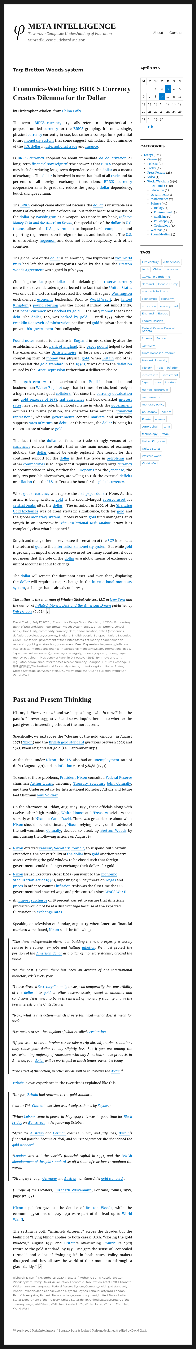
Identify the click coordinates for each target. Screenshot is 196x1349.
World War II (115, 892)
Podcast (152, 164)
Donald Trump (168, 284)
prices (18, 886)
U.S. (129, 223)
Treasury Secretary (89, 783)
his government (40, 329)
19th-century (34, 382)
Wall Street (36, 1122)
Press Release (156, 172)
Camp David (61, 819)
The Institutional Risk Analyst (85, 523)
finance (91, 146)
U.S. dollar (32, 146)
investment (170, 375)
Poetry (151, 168)
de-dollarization (113, 158)
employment (169, 306)
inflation (24, 482)
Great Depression (50, 370)
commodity (47, 631)
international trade (61, 146)
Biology (159, 208)
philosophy (149, 411)
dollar (107, 170)
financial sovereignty (49, 164)
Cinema (152, 159)
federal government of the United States (56, 640)
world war (119, 670)
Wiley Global (22, 611)
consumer (172, 269)
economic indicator (155, 291)
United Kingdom (92, 666)
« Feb (149, 127)
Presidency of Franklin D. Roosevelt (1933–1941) (71, 657)
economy (50, 635)
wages (111, 880)
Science (156, 203)
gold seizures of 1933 (39, 399)
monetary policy (153, 404)
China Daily (71, 111)
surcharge (39, 900)
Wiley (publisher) (77, 670)
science (160, 419)
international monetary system (80, 546)
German (59, 1133)
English (95, 382)
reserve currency (118, 282)
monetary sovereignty (66, 653)
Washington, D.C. (53, 670)
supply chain (151, 426)
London (20, 1156)
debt (17, 317)
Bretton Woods (113, 830)
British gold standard (66, 742)
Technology (162, 225)
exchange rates (49, 912)
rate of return (112, 657)
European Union (105, 635)
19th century (122, 622)
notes (29, 340)
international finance (45, 648)
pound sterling (45, 305)
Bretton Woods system (67, 626)
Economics (60, 622)
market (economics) (36, 653)
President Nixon (73, 777)
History (147, 367)
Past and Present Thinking (52, 699)
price (34, 1295)
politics (166, 411)
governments (63, 417)
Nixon (27, 742)
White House (72, 813)
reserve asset (114, 499)
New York (117, 599)
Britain (108, 358)
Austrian (37, 1133)
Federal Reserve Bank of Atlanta (158, 329)
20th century (171, 262)
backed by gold (67, 311)
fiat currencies (72, 399)
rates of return (41, 423)
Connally (53, 830)
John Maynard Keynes (72, 1290)
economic (45, 299)
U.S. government (60, 229)
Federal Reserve (119, 777)
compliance (114, 229)
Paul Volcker (47, 795)
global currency (111, 482)
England (81, 340)
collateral (63, 393)
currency (54, 123)
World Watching (90, 622)
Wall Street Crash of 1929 (67, 1304)
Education (157, 190)
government (121, 405)
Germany (49, 1178)
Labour (29, 1116)
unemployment (106, 760)
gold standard (52, 364)
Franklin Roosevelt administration (42, 323)
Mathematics (159, 199)
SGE (111, 541)
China (157, 269)
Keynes (102, 1105)
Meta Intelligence (72, 26)
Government (159, 195)
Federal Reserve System (68, 1286)
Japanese (116, 470)
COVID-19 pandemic (156, 276)
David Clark (21, 622)
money (107, 311)
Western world (152, 456)
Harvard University (154, 360)
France (161, 338)
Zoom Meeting (160, 234)
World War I (100, 299)
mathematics (151, 397)
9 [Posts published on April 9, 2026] (162, 96)
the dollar (75, 854)
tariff (167, 426)
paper (91, 346)
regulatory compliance (28, 662)
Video (151, 177)
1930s (80, 364)
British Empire (64, 352)
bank (145, 269)
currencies (21, 446)
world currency (101, 670)
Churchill (39, 1105)
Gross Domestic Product (158, 353)
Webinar (156, 230)
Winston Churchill (116, 1304)
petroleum (115, 458)
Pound (18, 340)
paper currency (33, 311)
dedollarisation (87, 631)
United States (120, 287)
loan (158, 382)
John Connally (119, 783)
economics (149, 298)
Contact (176, 33)
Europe (163, 313)
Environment (163, 212)
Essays (73, 622)
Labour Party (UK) (101, 1290)
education (149, 306)
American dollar (49, 953)
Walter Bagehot (49, 387)
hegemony (107, 644)
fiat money (92, 640)
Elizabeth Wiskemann (73, 1190)
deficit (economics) (112, 631)
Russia (146, 419)
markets (98, 417)
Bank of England (63, 346)
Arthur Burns (41, 783)
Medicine (160, 217)
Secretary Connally (52, 987)
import (24, 900)
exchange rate (41, 1286)
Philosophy (161, 221)
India (159, 367)
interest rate (21, 648)
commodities (34, 464)
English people (82, 635)
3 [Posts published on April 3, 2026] (168, 89)
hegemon (48, 240)
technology (149, 434)
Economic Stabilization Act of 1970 (93, 1282)
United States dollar (26, 670)
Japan (17, 653)
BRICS (88, 626)
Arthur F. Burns (90, 1277)
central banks (24, 505)
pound (102, 346)
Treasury (100, 813)
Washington (46, 217)
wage (29, 1304)
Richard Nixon (49, 1295)
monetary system (39, 140)
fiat (40, 282)
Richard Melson (23, 1277)
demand (148, 284)
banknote (44, 626)
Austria (70, 1178)
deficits (126, 476)
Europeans (85, 470)
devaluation (122, 393)
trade (115, 176)
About (158, 33)
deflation (124, 364)
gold (95, 323)
